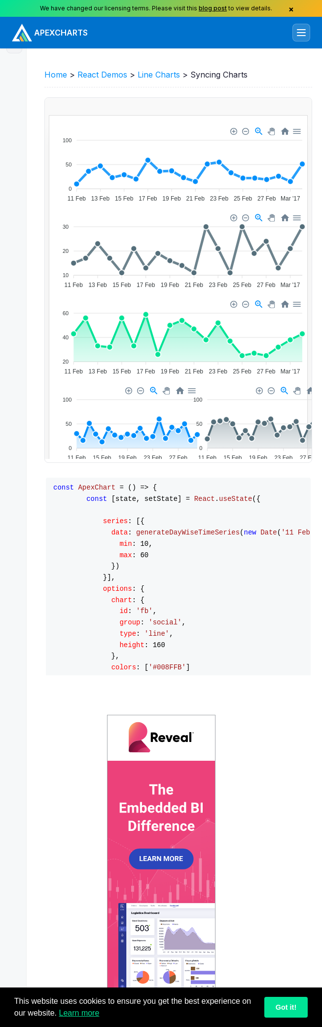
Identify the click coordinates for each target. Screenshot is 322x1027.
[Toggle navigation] (301, 32)
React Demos (102, 75)
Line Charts (159, 75)
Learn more (79, 1013)
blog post (213, 8)
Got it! (286, 1007)
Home (55, 75)
